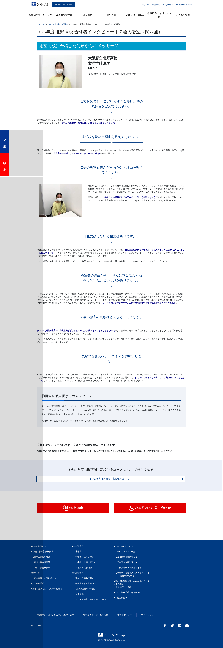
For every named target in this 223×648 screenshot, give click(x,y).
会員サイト (168, 5)
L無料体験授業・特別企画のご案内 (90, 599)
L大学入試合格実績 (41, 557)
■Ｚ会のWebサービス (123, 546)
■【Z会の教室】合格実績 (42, 551)
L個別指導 (79, 594)
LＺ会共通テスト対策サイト (129, 567)
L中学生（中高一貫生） (85, 562)
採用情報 (156, 5)
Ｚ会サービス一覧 (184, 5)
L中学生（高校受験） (84, 557)
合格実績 (145, 5)
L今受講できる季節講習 (85, 583)
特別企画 (111, 15)
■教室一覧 (35, 573)
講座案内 (87, 15)
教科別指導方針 (64, 15)
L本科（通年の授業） (84, 578)
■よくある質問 (37, 583)
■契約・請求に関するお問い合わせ (46, 589)
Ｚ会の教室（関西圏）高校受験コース (136, 479)
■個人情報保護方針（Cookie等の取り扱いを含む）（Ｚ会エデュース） (132, 584)
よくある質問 (183, 15)
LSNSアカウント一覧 (125, 551)
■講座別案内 (77, 573)
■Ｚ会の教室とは (38, 546)
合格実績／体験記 (135, 15)
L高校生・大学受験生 (84, 567)
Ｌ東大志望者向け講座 (84, 589)
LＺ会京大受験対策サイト (128, 562)
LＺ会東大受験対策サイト (128, 557)
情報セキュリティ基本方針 (95, 615)
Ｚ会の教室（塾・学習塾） (63, 5)
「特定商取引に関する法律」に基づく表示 (54, 615)
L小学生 (78, 551)
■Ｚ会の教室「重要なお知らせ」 (128, 592)
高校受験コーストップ (40, 15)
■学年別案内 (77, 546)
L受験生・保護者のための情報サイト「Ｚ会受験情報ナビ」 (133, 574)
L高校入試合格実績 (41, 562)
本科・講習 (4, 165)
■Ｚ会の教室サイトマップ (125, 597)
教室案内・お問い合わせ (159, 15)
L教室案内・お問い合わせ (44, 578)
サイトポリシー (124, 615)
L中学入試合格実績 (41, 567)
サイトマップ (147, 615)
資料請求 (73, 508)
